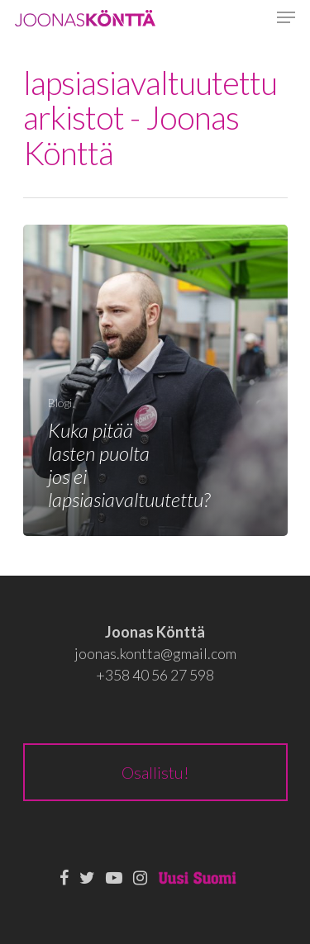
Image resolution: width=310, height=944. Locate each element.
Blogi (60, 403)
